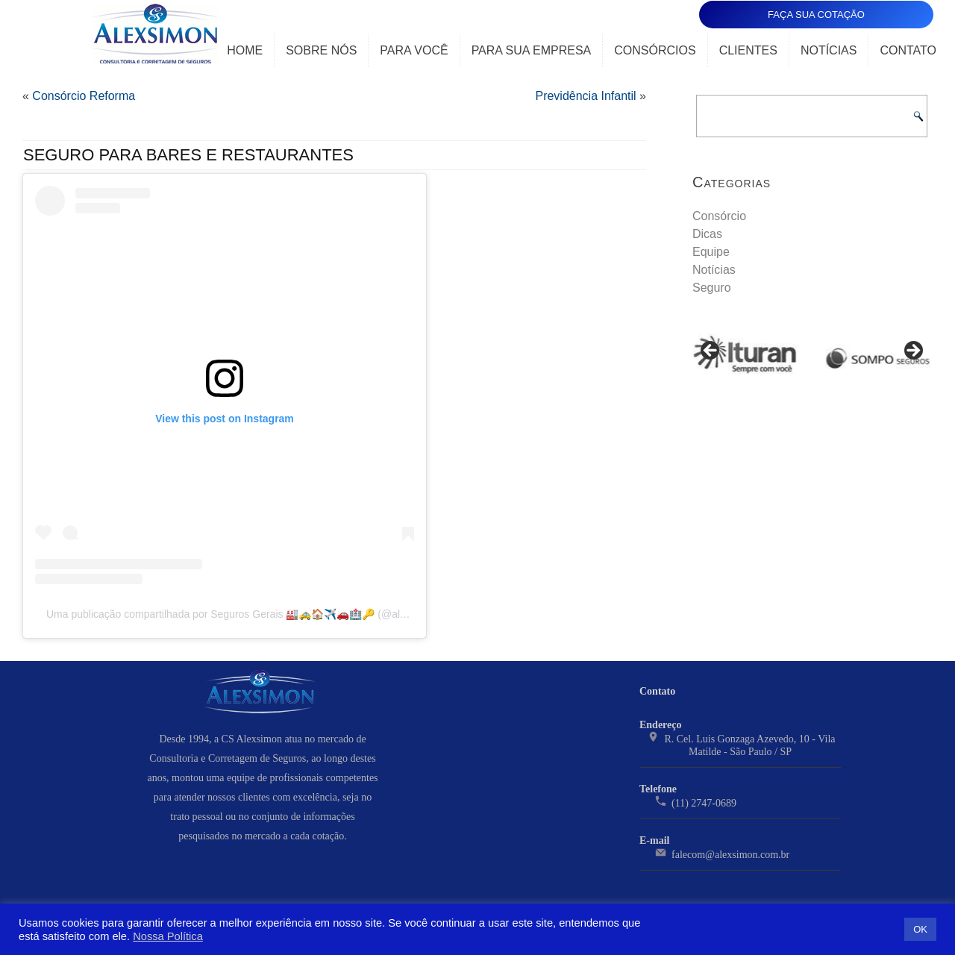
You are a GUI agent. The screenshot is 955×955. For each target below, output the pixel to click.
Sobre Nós (321, 50)
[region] (811, 355)
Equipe (711, 251)
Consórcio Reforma (83, 96)
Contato (908, 50)
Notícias (829, 50)
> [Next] (912, 351)
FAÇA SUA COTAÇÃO (816, 14)
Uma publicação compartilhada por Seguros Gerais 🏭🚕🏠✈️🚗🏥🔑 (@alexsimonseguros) (263, 614)
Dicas (707, 234)
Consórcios (654, 50)
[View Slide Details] (745, 355)
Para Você (414, 50)
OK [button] (920, 929)
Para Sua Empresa (532, 50)
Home (245, 50)
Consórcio (719, 216)
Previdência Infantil (585, 96)
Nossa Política (168, 936)
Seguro (711, 287)
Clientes (748, 50)
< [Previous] (711, 351)
